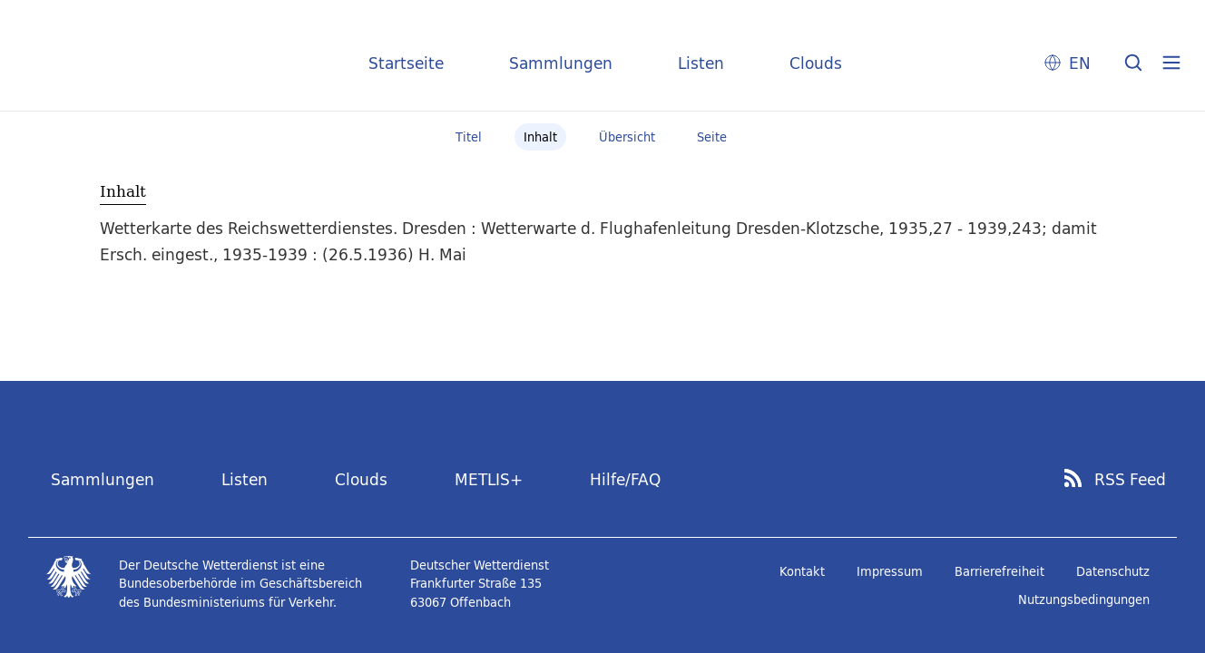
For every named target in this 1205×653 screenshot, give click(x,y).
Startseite (406, 63)
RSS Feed (1130, 480)
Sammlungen (560, 63)
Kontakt (802, 571)
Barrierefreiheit (999, 571)
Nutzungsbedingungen (1084, 599)
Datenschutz (1113, 571)
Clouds (815, 63)
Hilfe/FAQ (625, 479)
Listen (701, 63)
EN (1080, 63)
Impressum (890, 571)
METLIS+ (489, 479)
